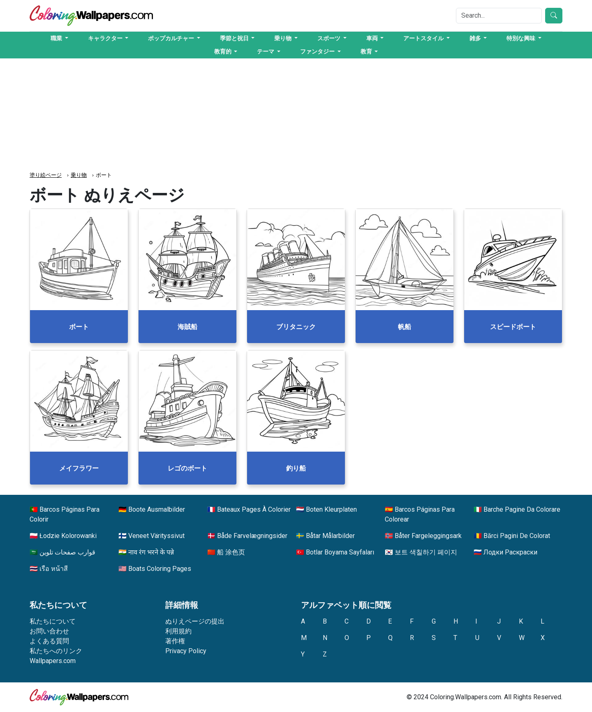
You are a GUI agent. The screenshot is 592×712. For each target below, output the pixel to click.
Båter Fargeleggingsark (428, 536)
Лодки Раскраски (510, 552)
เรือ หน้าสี (53, 569)
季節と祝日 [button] (235, 38)
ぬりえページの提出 (194, 621)
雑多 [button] (475, 38)
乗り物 (79, 175)
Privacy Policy (185, 651)
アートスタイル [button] (424, 38)
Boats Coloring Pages (159, 569)
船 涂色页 (231, 552)
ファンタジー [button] (318, 51)
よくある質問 (49, 641)
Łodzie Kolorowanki (68, 536)
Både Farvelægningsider (252, 536)
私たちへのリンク (56, 651)
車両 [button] (372, 38)
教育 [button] (367, 51)
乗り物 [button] (283, 38)
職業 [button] (57, 38)
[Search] (499, 15)
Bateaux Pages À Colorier (254, 509)
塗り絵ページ (46, 175)
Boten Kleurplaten (331, 509)
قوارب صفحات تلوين (67, 552)
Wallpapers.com (53, 661)
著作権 (175, 641)
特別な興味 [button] (521, 38)
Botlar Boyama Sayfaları (340, 552)
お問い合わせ (49, 631)
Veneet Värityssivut (156, 536)
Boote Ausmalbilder (156, 509)
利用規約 (178, 631)
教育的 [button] (223, 51)
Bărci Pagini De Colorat (516, 536)
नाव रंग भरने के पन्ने (151, 552)
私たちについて (53, 621)
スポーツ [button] (329, 38)
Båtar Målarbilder (330, 536)
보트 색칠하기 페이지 (426, 552)
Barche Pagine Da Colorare (521, 509)
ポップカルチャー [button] (171, 38)
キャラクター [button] (106, 38)
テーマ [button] (266, 51)
